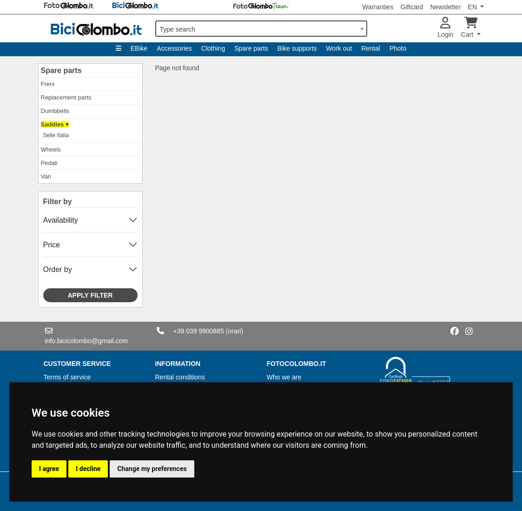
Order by (57, 269)
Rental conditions (180, 377)
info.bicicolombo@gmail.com (86, 341)
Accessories (174, 48)
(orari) (234, 331)
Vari (46, 176)
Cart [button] (469, 27)
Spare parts (251, 48)
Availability (60, 220)
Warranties (377, 7)
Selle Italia (56, 135)
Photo (398, 48)
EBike (139, 48)
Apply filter (90, 295)
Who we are (284, 377)
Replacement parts (66, 97)
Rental (370, 48)
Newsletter (445, 7)
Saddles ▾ (55, 124)
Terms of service (67, 377)
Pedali (49, 162)
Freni (48, 83)
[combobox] (261, 28)
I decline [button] (88, 468)
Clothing (213, 48)
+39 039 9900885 (198, 331)
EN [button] (473, 7)
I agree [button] (49, 468)
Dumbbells (55, 110)
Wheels (51, 149)
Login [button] (445, 27)
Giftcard (411, 7)
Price (51, 245)
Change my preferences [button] (151, 468)
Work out (339, 48)
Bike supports (297, 48)
